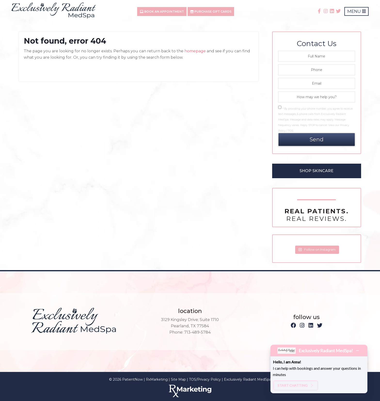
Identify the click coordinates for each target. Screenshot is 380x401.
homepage (195, 51)
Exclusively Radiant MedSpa (247, 379)
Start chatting (295, 385)
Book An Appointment (162, 11)
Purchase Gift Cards (210, 11)
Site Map (178, 379)
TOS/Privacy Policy (205, 379)
